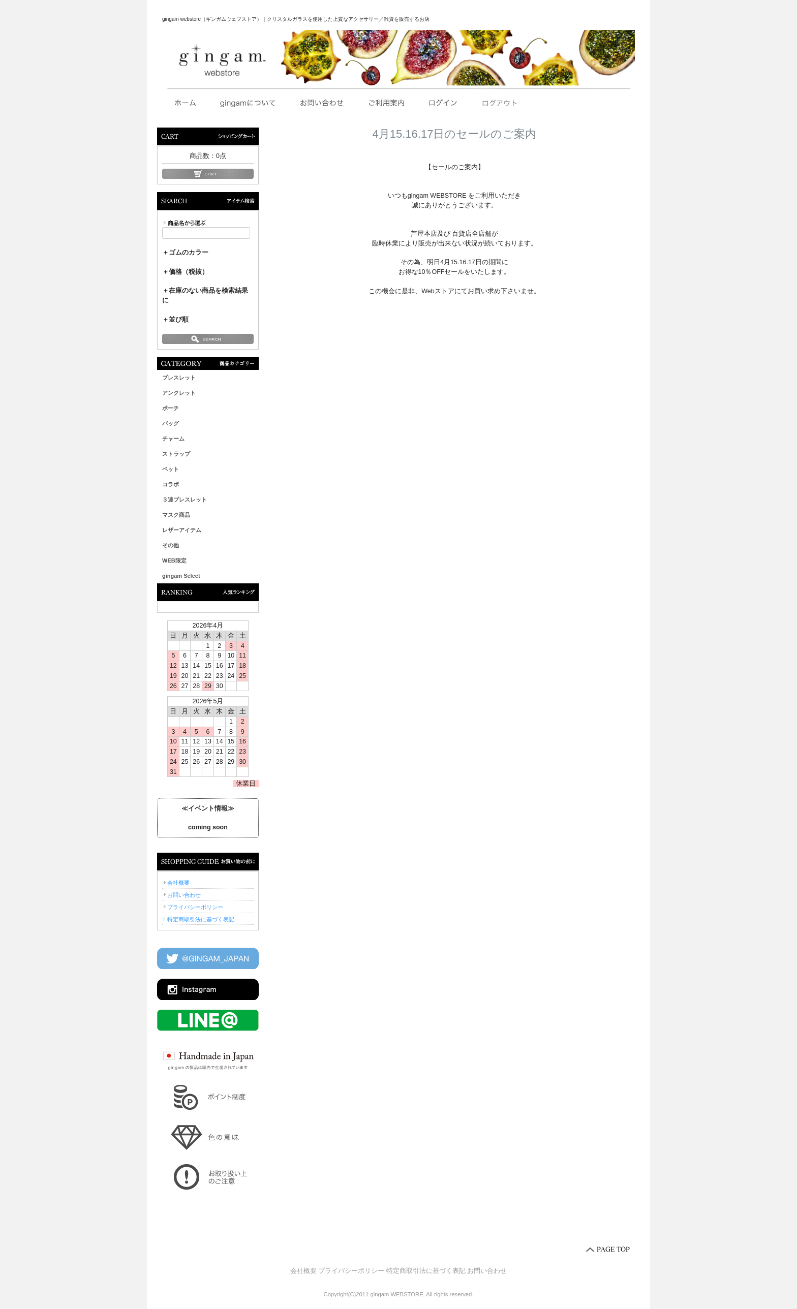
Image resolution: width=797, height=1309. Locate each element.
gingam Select (181, 576)
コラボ (170, 484)
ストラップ (176, 454)
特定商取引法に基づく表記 (200, 919)
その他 (170, 545)
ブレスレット (179, 378)
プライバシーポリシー (195, 907)
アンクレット (179, 393)
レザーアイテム (181, 530)
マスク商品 (176, 515)
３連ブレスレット (184, 499)
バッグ (170, 423)
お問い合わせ (184, 895)
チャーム (173, 438)
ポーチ (170, 408)
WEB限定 (174, 560)
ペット (170, 469)
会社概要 (178, 883)
